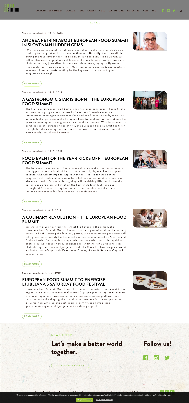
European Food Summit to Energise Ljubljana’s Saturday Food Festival (63, 281)
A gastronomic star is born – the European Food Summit (73, 101)
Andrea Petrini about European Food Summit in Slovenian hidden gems (75, 42)
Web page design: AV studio (127, 391)
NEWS (81, 10)
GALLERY (91, 10)
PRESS (145, 10)
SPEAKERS (70, 10)
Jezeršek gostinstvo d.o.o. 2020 (54, 391)
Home (91, 23)
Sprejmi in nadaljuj (84, 400)
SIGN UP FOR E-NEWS (70, 365)
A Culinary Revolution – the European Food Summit (74, 219)
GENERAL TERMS (116, 10)
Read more (32, 83)
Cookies (103, 391)
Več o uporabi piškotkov (104, 400)
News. (98, 23)
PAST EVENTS (133, 10)
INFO (154, 10)
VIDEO (102, 10)
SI (181, 11)
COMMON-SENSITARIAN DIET (49, 10)
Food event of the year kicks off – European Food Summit (75, 160)
